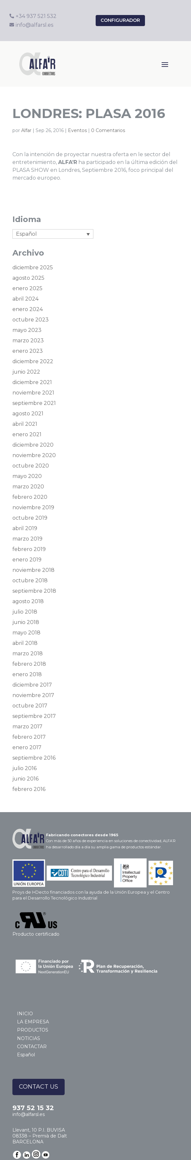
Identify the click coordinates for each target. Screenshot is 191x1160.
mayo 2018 (26, 633)
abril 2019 (24, 528)
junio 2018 (25, 622)
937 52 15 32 (33, 1108)
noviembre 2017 (33, 695)
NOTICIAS (28, 1038)
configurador (120, 20)
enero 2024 (27, 309)
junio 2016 (25, 779)
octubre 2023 (30, 320)
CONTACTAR (32, 1046)
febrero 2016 (28, 789)
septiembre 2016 (34, 758)
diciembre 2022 (32, 361)
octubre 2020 (30, 466)
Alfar (26, 130)
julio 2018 (24, 612)
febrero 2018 (29, 664)
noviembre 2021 (33, 393)
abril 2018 (25, 643)
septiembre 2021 (34, 403)
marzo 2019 (27, 539)
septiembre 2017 (34, 716)
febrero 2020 (29, 497)
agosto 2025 (28, 278)
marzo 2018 (27, 653)
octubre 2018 (30, 580)
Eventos (77, 130)
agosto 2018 (28, 601)
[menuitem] (52, 234)
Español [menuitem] (26, 234)
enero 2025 (27, 288)
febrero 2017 (29, 737)
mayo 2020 (27, 476)
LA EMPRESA (33, 1022)
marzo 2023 (28, 340)
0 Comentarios (108, 130)
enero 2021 (26, 434)
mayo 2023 (26, 330)
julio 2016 (24, 768)
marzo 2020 (28, 486)
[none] (52, 234)
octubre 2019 (29, 518)
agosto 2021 (27, 413)
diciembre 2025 (32, 267)
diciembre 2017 (32, 685)
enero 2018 (27, 674)
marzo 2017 (27, 726)
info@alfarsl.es (28, 1114)
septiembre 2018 (34, 591)
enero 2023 (27, 351)
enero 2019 (26, 560)
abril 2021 (24, 424)
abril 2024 (25, 299)
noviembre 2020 (34, 455)
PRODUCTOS (32, 1030)
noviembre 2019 (33, 507)
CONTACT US (38, 1086)
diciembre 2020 (33, 445)
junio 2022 (26, 372)
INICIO (25, 1014)
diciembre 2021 (32, 382)
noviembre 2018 (33, 570)
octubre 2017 (29, 706)
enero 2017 (26, 747)
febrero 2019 (29, 549)
